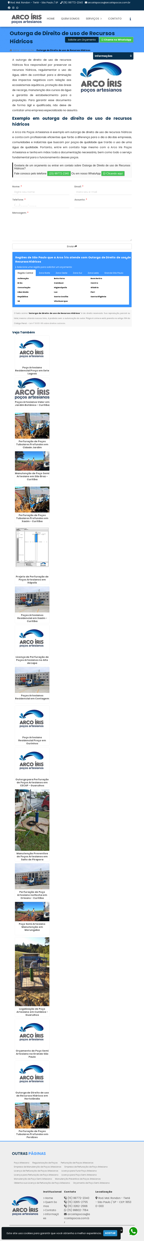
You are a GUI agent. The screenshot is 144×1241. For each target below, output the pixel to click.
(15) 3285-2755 (78, 1202)
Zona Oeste (61, 273)
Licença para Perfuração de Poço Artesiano (36, 1175)
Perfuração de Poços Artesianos (77, 1162)
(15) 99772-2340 (73, 2)
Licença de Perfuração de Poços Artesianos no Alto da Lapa (32, 660)
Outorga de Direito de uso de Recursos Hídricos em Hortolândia (32, 1096)
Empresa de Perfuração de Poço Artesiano (86, 1166)
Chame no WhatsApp (116, 40)
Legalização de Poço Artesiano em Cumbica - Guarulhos (32, 1012)
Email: (78, 186)
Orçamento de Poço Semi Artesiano (91, 1183)
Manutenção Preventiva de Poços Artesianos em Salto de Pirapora (32, 856)
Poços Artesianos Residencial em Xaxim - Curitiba (32, 618)
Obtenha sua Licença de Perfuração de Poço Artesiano (42, 1183)
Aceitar (110, 1233)
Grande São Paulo (113, 273)
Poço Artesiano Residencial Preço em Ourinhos (32, 740)
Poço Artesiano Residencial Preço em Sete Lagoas (32, 370)
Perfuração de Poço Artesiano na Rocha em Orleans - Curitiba (32, 895)
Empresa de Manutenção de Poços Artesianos (37, 1166)
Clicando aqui (112, 173)
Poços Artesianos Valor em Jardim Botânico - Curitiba (32, 403)
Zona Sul (77, 273)
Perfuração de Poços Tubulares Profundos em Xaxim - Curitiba (32, 518)
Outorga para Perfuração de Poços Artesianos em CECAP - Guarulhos (32, 782)
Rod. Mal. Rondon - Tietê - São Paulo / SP (34, 2)
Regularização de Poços (45, 1162)
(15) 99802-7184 (77, 1210)
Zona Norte (44, 273)
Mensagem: (20, 213)
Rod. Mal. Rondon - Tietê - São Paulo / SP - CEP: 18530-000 (113, 1202)
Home (51, 19)
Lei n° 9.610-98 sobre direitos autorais (47, 323)
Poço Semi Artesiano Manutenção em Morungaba (32, 927)
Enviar (72, 246)
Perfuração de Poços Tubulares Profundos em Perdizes (32, 1134)
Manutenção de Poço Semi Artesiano (33, 1179)
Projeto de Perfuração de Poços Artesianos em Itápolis (32, 580)
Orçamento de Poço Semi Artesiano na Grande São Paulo (32, 1054)
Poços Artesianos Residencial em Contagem (32, 697)
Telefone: (19, 200)
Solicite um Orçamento (82, 40)
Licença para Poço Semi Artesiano (79, 1175)
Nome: (17, 186)
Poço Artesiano (21, 1162)
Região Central (25, 273)
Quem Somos (70, 19)
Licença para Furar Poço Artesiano (79, 1171)
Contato (115, 19)
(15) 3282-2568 (78, 1206)
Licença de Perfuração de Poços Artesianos (36, 1171)
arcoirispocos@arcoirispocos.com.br (109, 2)
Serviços (94, 19)
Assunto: (80, 200)
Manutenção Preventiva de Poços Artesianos (78, 1179)
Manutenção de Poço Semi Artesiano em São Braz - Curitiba (32, 476)
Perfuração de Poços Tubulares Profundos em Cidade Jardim (32, 444)
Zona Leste (93, 273)
